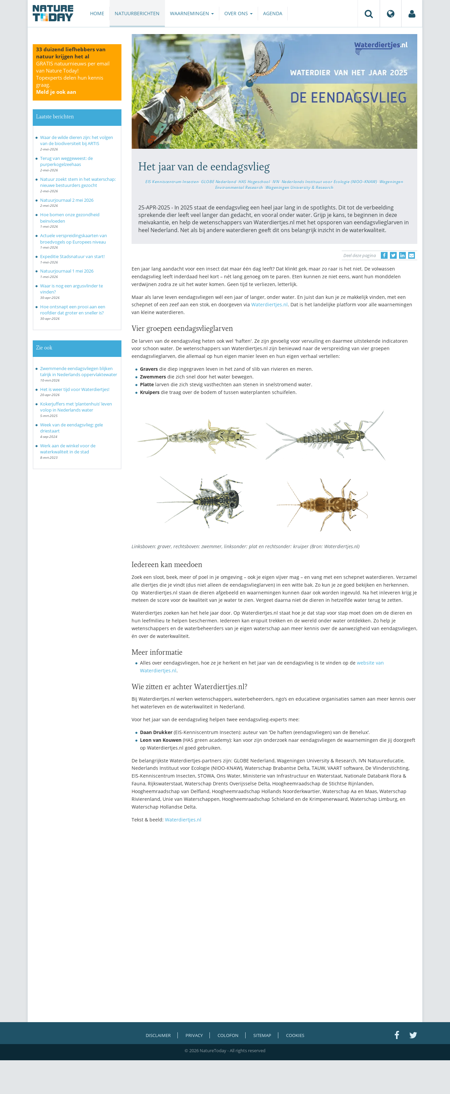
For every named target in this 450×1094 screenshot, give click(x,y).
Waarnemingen (192, 13)
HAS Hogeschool (254, 181)
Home (97, 13)
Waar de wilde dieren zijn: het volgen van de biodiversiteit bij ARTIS (76, 140)
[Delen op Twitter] (393, 255)
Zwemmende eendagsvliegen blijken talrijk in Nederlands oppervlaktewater (78, 371)
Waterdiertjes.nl (269, 304)
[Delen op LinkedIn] (402, 255)
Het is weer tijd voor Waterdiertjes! (74, 389)
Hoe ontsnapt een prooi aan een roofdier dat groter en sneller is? (72, 310)
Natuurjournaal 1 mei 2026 (66, 271)
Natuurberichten (137, 13)
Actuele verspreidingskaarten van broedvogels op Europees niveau (73, 238)
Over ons (238, 13)
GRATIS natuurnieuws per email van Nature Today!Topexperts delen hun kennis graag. (73, 77)
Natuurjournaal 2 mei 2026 (66, 200)
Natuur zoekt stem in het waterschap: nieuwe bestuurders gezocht (78, 182)
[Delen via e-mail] (411, 255)
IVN (276, 181)
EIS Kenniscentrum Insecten (172, 181)
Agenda (272, 13)
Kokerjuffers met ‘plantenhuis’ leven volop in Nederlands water (76, 407)
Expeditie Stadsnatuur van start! (72, 256)
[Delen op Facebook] (384, 255)
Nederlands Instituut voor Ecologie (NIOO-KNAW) (329, 181)
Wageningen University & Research (299, 187)
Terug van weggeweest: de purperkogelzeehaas (66, 161)
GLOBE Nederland (218, 181)
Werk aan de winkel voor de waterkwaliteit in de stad (67, 449)
